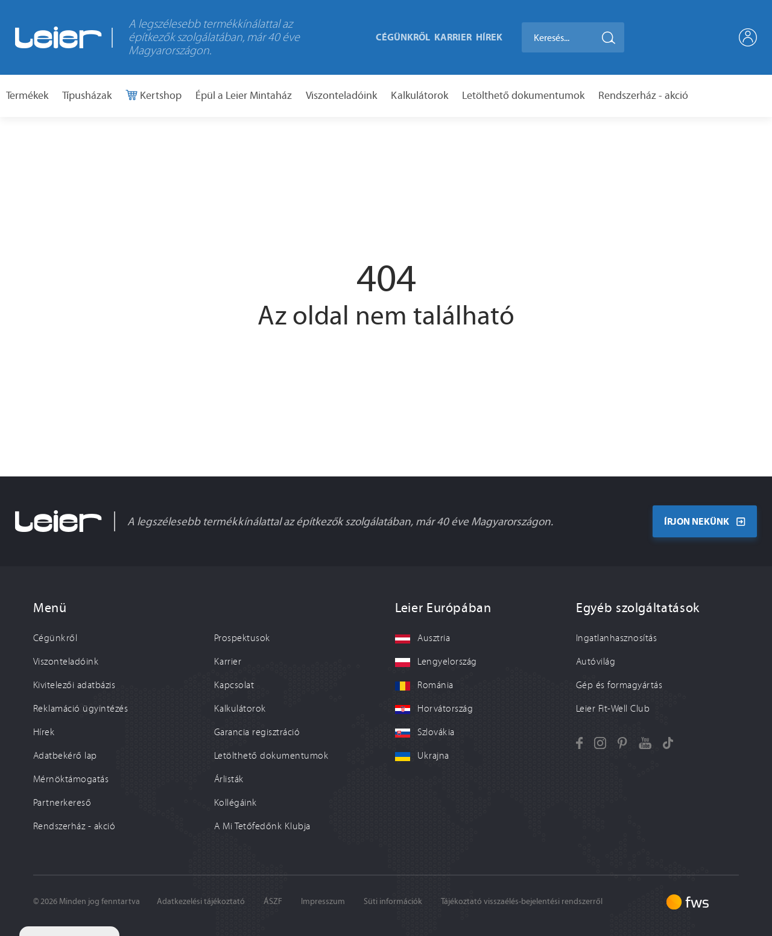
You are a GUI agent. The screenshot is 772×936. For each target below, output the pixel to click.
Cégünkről (403, 37)
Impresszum (323, 901)
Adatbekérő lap (65, 755)
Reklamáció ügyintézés (80, 708)
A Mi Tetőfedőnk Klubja (262, 826)
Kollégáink (235, 802)
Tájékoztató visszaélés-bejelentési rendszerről (522, 901)
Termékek (27, 95)
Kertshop (160, 95)
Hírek (489, 37)
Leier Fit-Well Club (613, 708)
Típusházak (87, 95)
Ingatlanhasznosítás (616, 638)
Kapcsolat (234, 685)
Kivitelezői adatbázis (74, 685)
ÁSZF (273, 901)
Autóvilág (595, 661)
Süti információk (393, 901)
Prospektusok (242, 638)
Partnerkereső (62, 802)
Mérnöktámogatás (71, 779)
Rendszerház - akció (643, 95)
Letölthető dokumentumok (523, 95)
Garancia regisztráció (257, 732)
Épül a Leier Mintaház (243, 95)
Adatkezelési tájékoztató (201, 901)
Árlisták (229, 779)
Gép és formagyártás (619, 685)
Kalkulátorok (419, 95)
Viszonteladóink (341, 95)
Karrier (453, 37)
